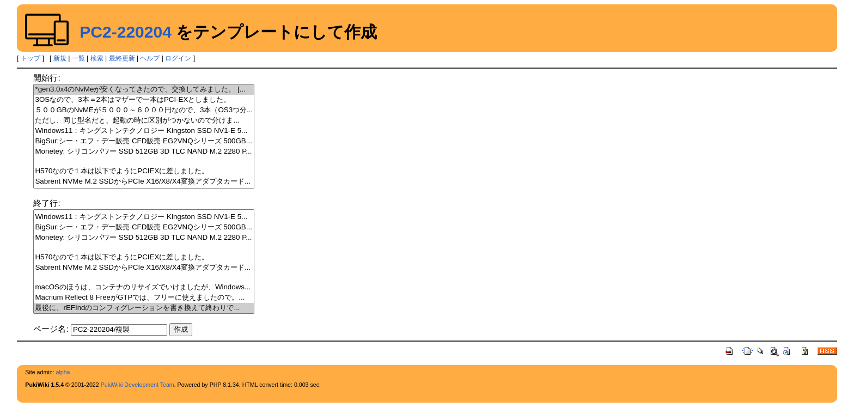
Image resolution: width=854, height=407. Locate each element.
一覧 (78, 58)
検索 (96, 58)
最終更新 (122, 58)
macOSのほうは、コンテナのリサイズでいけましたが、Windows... (144, 287)
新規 (59, 58)
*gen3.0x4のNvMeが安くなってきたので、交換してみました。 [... (144, 89)
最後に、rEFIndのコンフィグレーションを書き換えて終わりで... (144, 308)
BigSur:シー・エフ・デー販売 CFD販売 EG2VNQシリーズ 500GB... (144, 141)
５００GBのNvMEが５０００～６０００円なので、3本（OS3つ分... (144, 110)
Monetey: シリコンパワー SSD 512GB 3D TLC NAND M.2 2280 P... (144, 152)
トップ (30, 58)
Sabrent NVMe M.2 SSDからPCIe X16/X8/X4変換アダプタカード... (144, 182)
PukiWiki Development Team (137, 384)
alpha (63, 372)
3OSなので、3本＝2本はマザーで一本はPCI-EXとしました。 (144, 100)
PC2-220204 (125, 32)
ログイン (178, 58)
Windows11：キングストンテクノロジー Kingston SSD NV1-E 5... (144, 131)
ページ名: (50, 328)
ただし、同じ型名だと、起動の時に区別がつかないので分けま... (144, 121)
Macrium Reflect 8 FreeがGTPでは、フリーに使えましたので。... (144, 298)
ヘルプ (150, 58)
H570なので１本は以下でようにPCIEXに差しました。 (144, 171)
